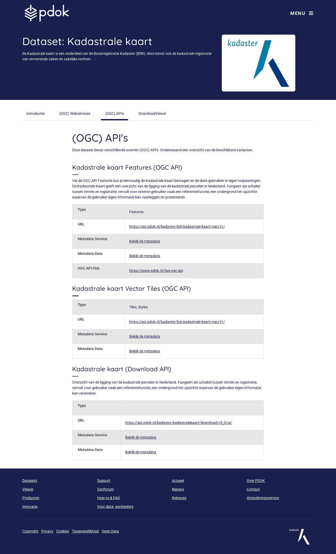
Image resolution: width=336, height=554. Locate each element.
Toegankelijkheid (85, 531)
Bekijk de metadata (144, 241)
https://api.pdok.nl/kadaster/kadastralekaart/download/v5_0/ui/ (178, 423)
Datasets (29, 480)
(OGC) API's (114, 113)
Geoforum (105, 489)
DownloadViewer (152, 113)
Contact (253, 489)
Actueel (178, 480)
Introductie (35, 113)
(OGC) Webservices (74, 113)
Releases (179, 498)
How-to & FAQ (108, 498)
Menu (301, 13)
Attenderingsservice (263, 498)
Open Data (110, 531)
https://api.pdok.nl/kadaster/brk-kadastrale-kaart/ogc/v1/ (177, 226)
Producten (30, 498)
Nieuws (178, 489)
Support (103, 480)
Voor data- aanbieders (115, 506)
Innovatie (30, 506)
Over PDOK (256, 480)
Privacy (47, 531)
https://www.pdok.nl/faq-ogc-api (156, 270)
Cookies (62, 531)
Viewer (27, 489)
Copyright (30, 531)
